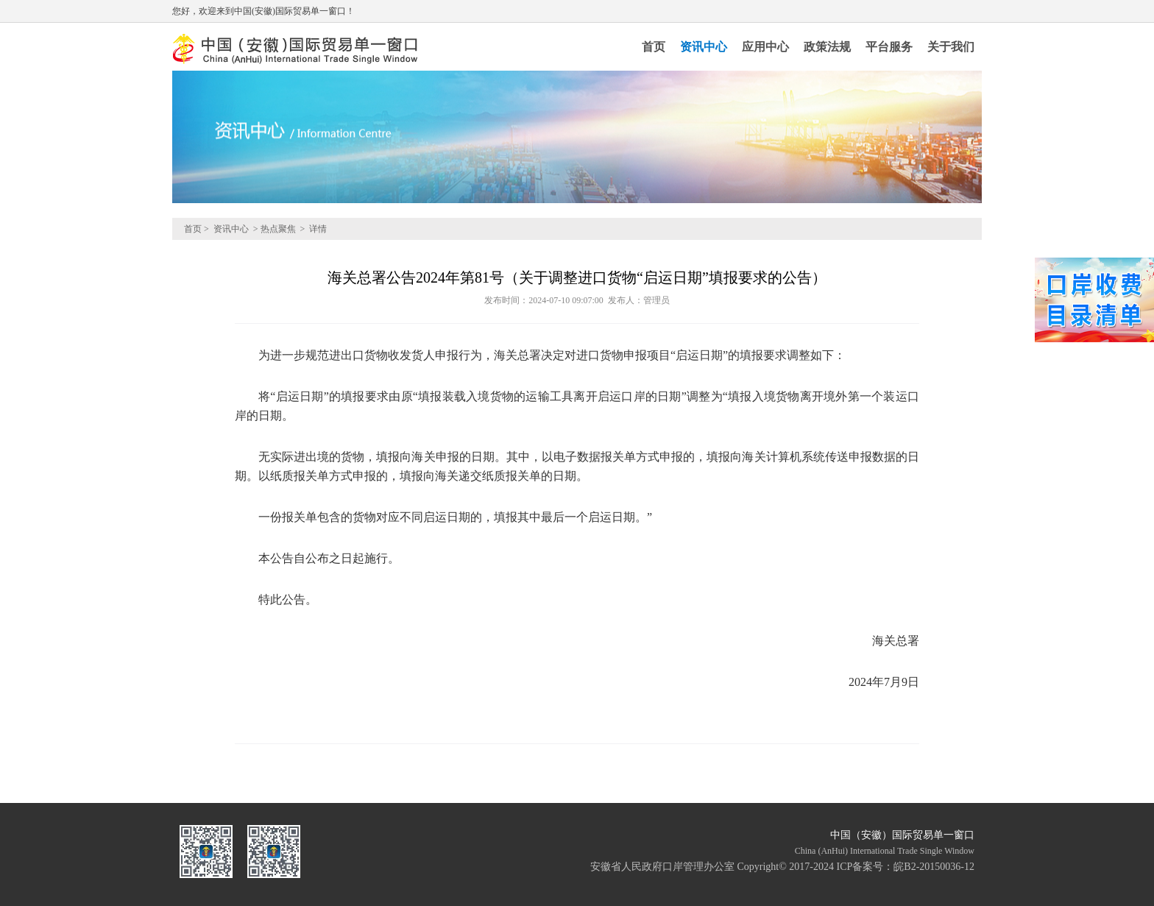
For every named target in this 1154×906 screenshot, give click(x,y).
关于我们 (950, 46)
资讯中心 (703, 46)
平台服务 (889, 46)
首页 (653, 46)
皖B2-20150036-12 (933, 866)
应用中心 (765, 46)
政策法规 (827, 46)
